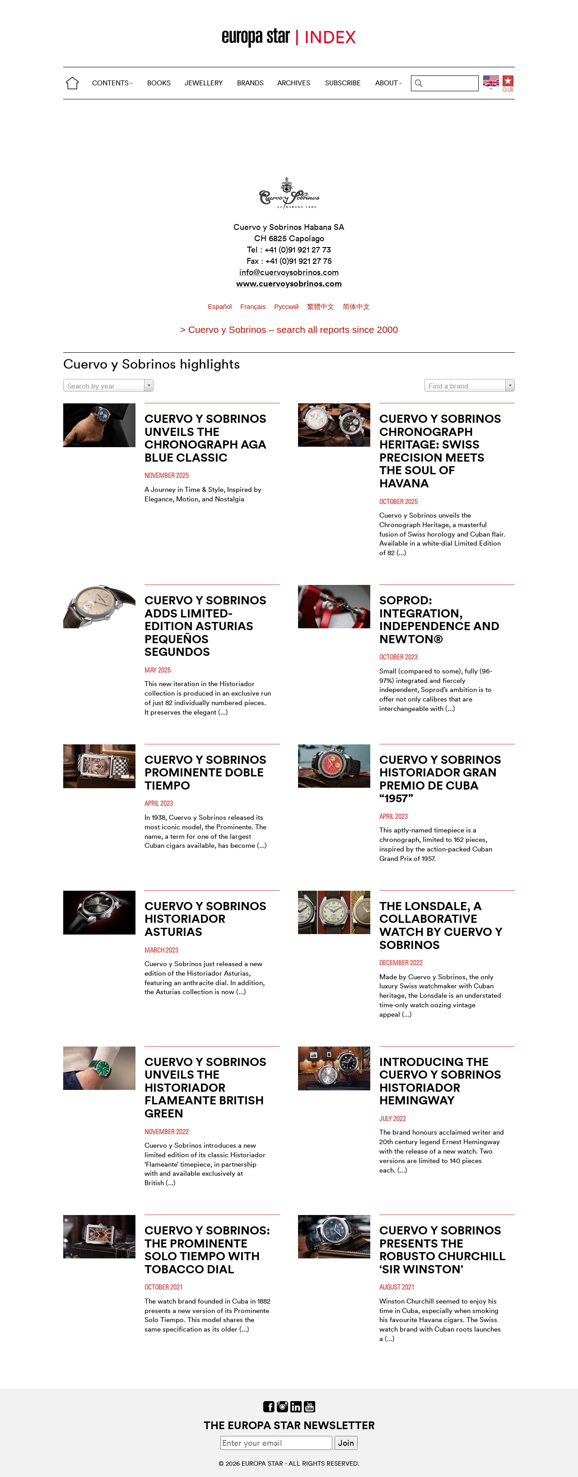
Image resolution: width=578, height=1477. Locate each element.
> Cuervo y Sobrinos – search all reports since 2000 (289, 329)
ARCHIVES (293, 83)
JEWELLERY (204, 83)
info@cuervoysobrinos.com (289, 272)
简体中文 (356, 306)
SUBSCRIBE (343, 83)
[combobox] (108, 385)
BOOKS (159, 83)
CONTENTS (112, 83)
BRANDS (250, 83)
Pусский (287, 306)
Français (253, 306)
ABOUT (388, 83)
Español (221, 306)
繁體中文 (321, 306)
